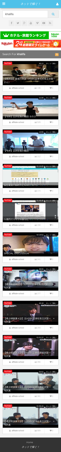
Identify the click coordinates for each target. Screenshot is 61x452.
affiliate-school (18, 88)
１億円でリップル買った (16, 219)
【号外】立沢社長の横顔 (16, 151)
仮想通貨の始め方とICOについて (20, 185)
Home (29, 442)
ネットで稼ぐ (51, 63)
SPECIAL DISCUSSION (16, 253)
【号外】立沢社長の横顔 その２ (20, 116)
